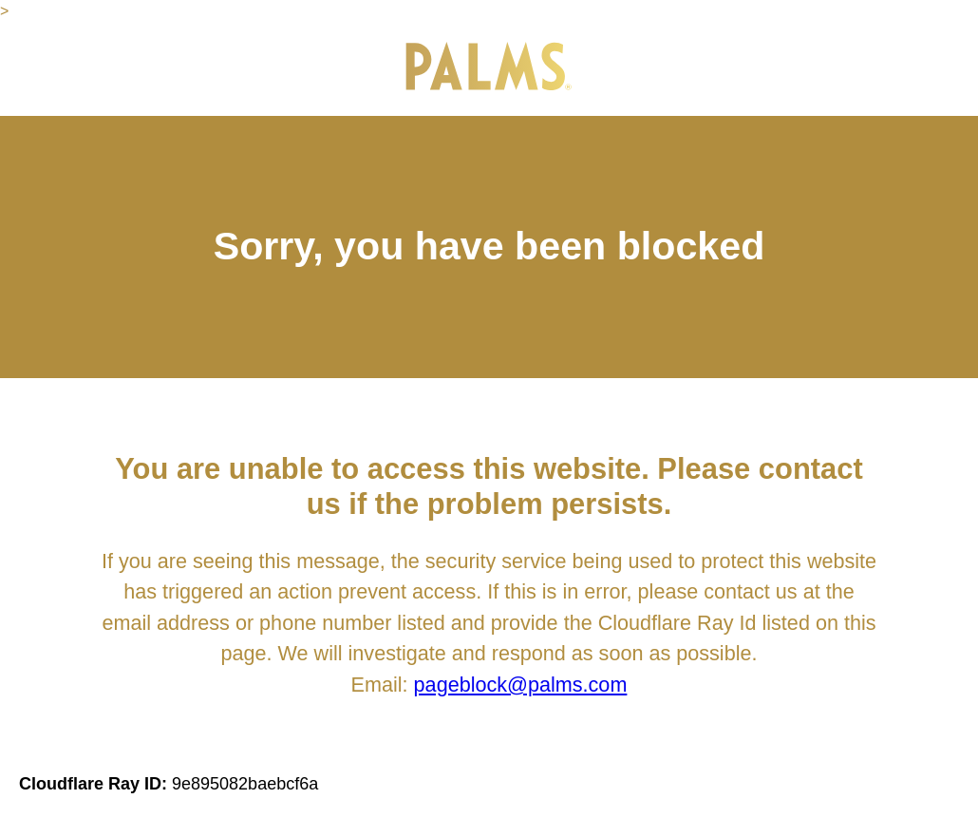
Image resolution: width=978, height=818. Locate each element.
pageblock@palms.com (521, 684)
